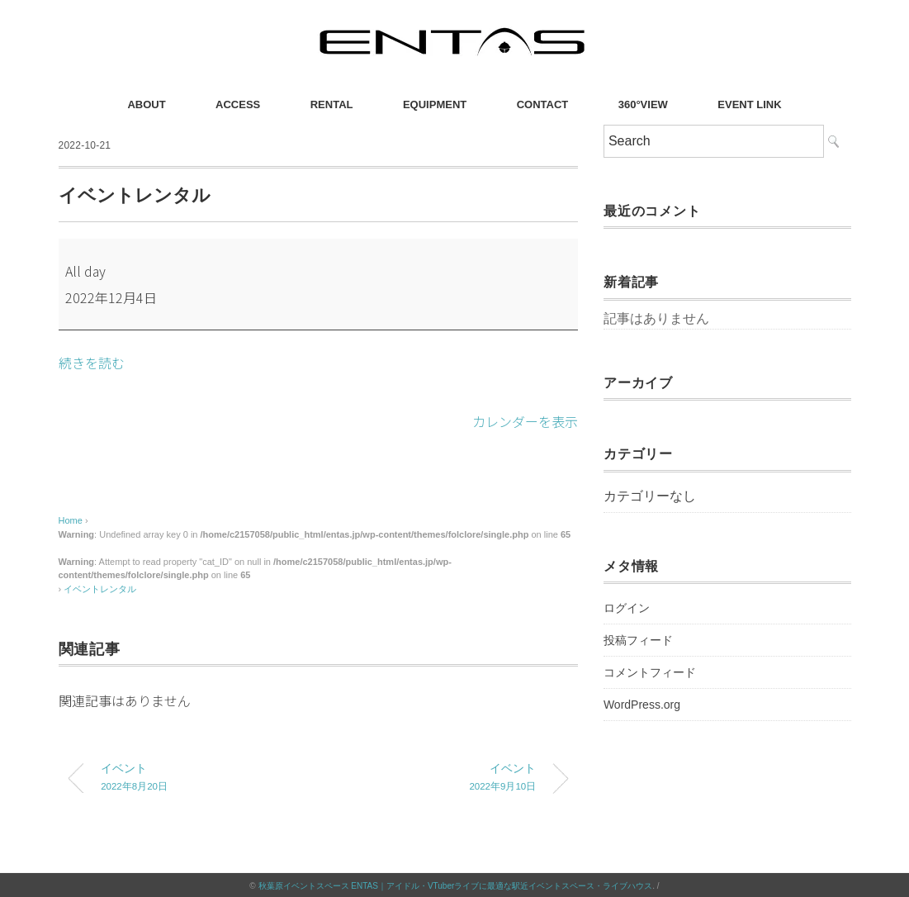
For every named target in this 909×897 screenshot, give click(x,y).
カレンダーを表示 (525, 420)
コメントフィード (650, 672)
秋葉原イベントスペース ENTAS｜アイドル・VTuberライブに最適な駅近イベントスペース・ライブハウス (455, 884)
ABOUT (146, 104)
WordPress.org (642, 704)
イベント (196, 778)
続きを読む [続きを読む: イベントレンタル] (92, 363)
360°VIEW (643, 104)
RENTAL (331, 104)
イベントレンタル (100, 587)
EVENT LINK (749, 104)
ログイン (627, 608)
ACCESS (237, 104)
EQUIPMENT (434, 104)
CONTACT (543, 104)
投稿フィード (638, 640)
